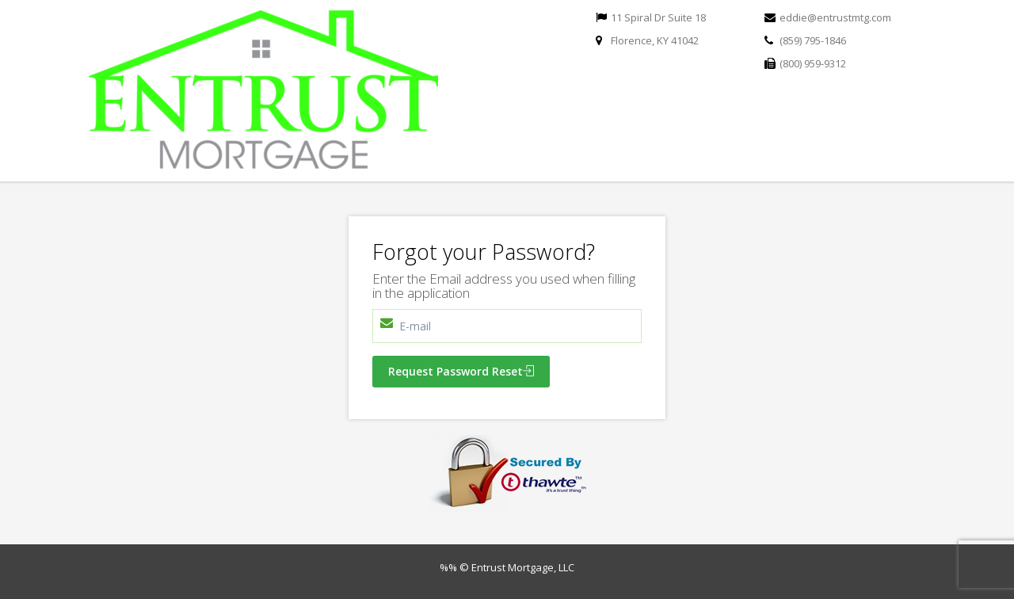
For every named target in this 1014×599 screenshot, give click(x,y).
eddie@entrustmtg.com (835, 17)
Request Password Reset (461, 371)
